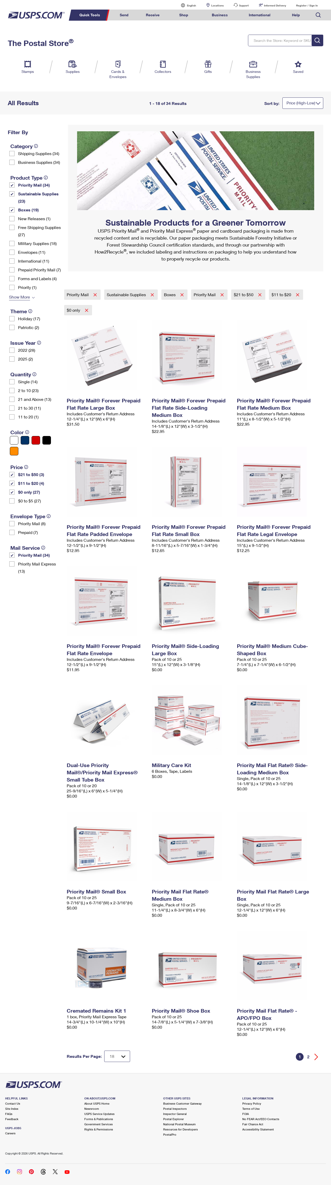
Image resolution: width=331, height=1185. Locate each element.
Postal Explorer (173, 1119)
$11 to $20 (282, 294)
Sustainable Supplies (127, 294)
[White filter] (14, 440)
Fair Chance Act (252, 1124)
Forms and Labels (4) (37, 278)
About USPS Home (96, 1103)
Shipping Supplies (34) (38, 153)
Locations (217, 5)
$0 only (74, 310)
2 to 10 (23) (28, 390)
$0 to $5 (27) (29, 500)
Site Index (11, 1108)
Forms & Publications (98, 1119)
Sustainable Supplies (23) (38, 197)
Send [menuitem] (124, 15)
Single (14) (27, 381)
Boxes (170, 294)
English (186, 5)
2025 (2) (25, 358)
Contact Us (12, 1103)
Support (244, 5)
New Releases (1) (34, 218)
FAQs (8, 1113)
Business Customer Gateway (182, 1103)
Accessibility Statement (258, 1129)
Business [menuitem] (220, 15)
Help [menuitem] (296, 15)
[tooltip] (36, 146)
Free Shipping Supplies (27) (39, 231)
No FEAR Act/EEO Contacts (260, 1119)
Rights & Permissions (98, 1129)
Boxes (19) (28, 209)
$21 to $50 (244, 294)
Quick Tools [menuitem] (89, 15)
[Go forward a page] (316, 1057)
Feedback (11, 1119)
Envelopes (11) (31, 252)
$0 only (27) (29, 492)
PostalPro (169, 1134)
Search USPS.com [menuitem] (318, 15)
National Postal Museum (179, 1124)
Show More (19, 296)
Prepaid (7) (28, 532)
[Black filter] (46, 440)
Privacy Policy (251, 1103)
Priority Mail (78, 294)
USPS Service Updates (99, 1113)
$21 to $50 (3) (31, 474)
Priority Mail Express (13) (37, 567)
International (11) (33, 260)
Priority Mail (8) (32, 523)
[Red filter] (36, 440)
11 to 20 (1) (28, 416)
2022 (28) (26, 350)
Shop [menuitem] (183, 15)
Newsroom (91, 1108)
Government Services (98, 1124)
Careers (10, 1133)
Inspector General (175, 1113)
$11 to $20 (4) (31, 483)
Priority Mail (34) (34, 184)
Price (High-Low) (301, 103)
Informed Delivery (275, 5)
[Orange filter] (14, 451)
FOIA (245, 1113)
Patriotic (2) (28, 327)
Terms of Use (251, 1108)
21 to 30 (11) (29, 408)
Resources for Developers (180, 1129)
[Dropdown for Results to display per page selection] (117, 1056)
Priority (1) (27, 287)
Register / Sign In (307, 5)
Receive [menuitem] (153, 15)
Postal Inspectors (175, 1108)
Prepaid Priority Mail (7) (39, 269)
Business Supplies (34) (39, 162)
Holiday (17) (29, 318)
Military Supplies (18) (37, 243)
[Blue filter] (25, 440)
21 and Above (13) (34, 399)
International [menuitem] (259, 15)
